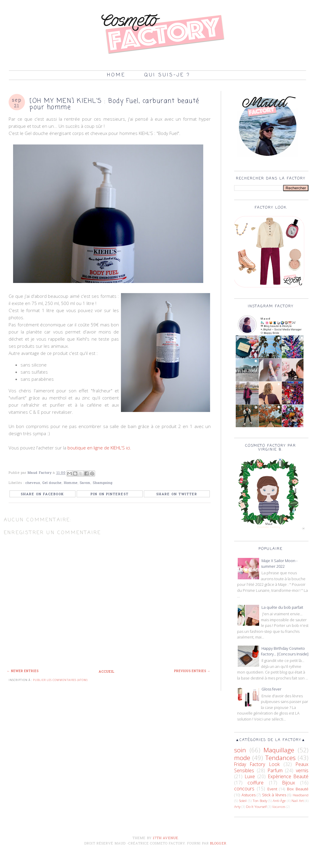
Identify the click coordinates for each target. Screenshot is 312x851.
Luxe (250, 776)
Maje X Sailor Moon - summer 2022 (279, 563)
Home (116, 75)
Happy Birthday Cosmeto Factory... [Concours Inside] (284, 651)
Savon (85, 482)
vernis (302, 770)
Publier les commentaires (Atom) (60, 680)
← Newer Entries (23, 671)
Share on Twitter (176, 494)
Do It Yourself (256, 806)
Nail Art (297, 800)
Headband (300, 794)
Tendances (280, 758)
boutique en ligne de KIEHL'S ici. (99, 448)
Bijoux (288, 782)
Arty (237, 806)
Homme (71, 482)
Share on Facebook (42, 494)
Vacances (278, 807)
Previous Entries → (192, 671)
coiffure (256, 782)
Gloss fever (271, 689)
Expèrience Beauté (288, 776)
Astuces (249, 794)
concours (244, 788)
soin (240, 750)
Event (272, 789)
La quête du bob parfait (282, 607)
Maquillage (279, 750)
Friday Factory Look (257, 764)
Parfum (275, 770)
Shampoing (103, 482)
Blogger (218, 843)
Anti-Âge (279, 800)
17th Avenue (165, 838)
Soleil (243, 800)
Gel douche (52, 482)
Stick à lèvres (274, 794)
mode (242, 758)
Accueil (106, 671)
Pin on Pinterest (110, 494)
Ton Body (260, 800)
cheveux (33, 482)
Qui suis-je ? (167, 75)
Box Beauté (297, 789)
